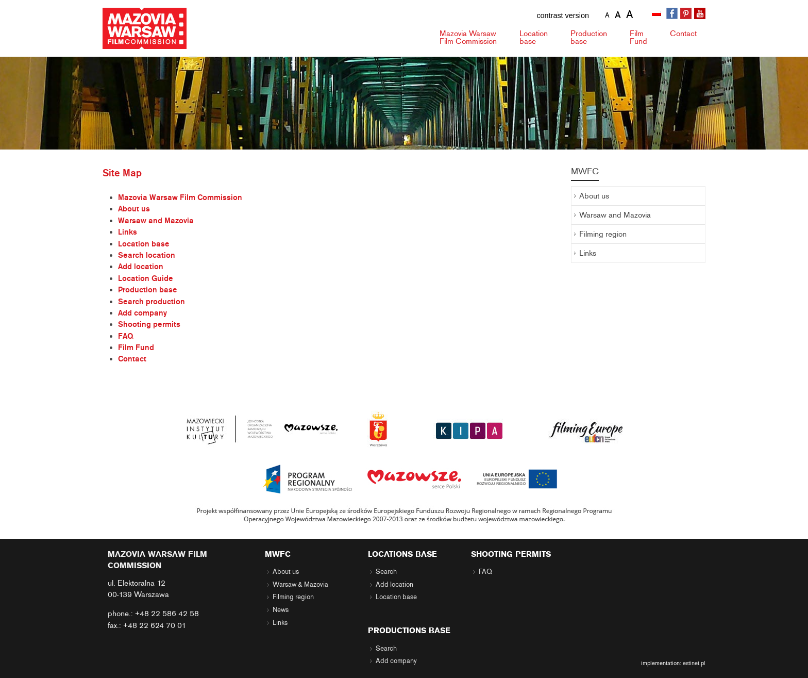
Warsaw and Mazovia (156, 220)
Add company (142, 313)
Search (386, 572)
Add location (140, 266)
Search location (146, 255)
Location (533, 37)
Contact (683, 33)
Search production (151, 301)
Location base (144, 244)
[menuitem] (657, 14)
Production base (147, 289)
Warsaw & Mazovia (300, 585)
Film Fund (136, 347)
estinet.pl (694, 663)
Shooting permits (149, 324)
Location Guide (145, 278)
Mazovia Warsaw (468, 37)
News (281, 610)
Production (588, 37)
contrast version (562, 15)
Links (127, 232)
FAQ (125, 336)
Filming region (603, 234)
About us (134, 208)
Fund (638, 37)
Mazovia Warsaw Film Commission (180, 197)
